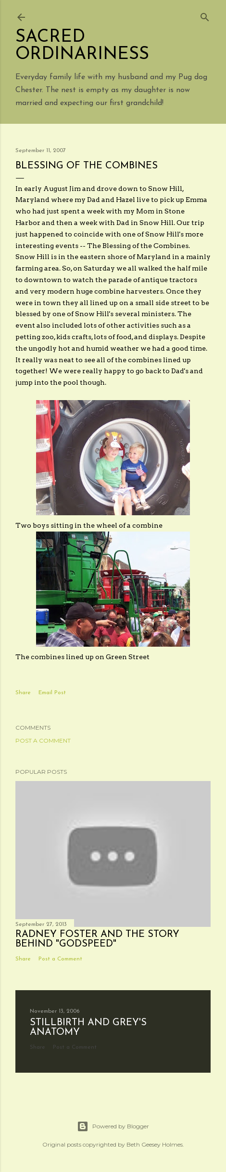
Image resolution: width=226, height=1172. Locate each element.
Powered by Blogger (113, 1126)
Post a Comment (43, 740)
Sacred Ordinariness (82, 46)
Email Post (52, 693)
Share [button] (23, 693)
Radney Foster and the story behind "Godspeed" (97, 939)
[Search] (205, 15)
